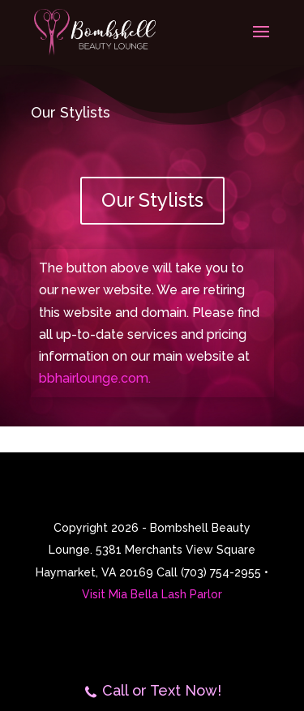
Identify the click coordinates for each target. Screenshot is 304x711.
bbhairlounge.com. (95, 378)
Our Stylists (152, 200)
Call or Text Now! (152, 692)
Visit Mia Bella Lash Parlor (152, 594)
